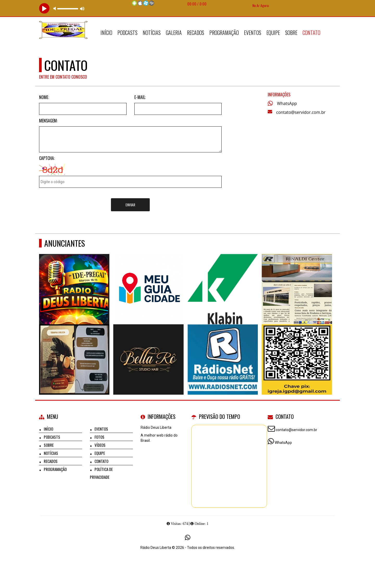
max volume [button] (82, 8)
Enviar (130, 204)
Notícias (152, 32)
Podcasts (127, 32)
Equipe (273, 32)
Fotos (99, 437)
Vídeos (100, 445)
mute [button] (55, 8)
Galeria (174, 32)
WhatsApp (287, 103)
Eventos (252, 32)
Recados (195, 32)
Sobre (291, 32)
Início (106, 32)
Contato (311, 32)
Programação (224, 32)
